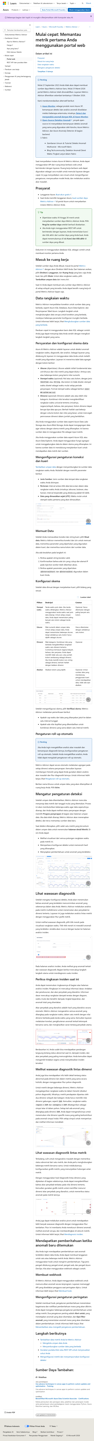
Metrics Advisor (71, 27)
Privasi (59, 1432)
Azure (44, 27)
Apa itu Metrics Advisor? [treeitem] (16, 41)
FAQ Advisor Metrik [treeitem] (14, 52)
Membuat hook (65, 1291)
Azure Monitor (48, 106)
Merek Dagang (56, 1435)
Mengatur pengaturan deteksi (49, 67)
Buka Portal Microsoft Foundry (53, 10)
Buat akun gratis (63, 194)
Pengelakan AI (8, 1432)
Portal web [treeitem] (11, 59)
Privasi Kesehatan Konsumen (13, 1435)
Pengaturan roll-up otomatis (57, 778)
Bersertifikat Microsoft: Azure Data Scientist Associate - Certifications (62, 1398)
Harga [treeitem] (9, 45)
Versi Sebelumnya (23, 1432)
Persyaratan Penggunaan (38, 1435)
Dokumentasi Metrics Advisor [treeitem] (16, 34)
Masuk (88, 3)
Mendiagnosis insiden (73, 1234)
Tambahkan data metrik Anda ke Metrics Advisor (60, 1339)
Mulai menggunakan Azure (79, 10)
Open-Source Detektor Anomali (56, 120)
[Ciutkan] (30, 25)
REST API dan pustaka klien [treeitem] (17, 62)
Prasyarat (41, 58)
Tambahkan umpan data (46, 467)
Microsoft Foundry (56, 27)
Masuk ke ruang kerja (46, 61)
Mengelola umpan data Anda (55, 1343)
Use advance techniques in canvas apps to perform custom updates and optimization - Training (63, 1385)
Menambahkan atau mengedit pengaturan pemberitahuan (60, 1327)
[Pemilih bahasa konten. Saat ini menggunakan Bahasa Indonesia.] (12, 1426)
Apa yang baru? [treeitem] (13, 48)
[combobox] (17, 30)
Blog (34, 1432)
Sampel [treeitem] (7, 66)
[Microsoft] (4, 3)
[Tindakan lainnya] (90, 27)
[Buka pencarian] (82, 3)
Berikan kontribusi (47, 1432)
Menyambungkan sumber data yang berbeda (62, 1346)
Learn (38, 27)
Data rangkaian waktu (46, 64)
